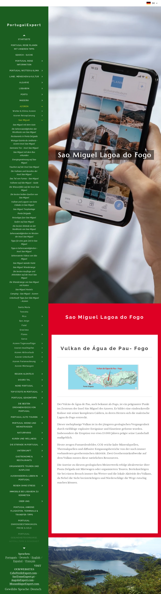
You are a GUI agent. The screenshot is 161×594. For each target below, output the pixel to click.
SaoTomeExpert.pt (23, 576)
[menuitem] (24, 39)
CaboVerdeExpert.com (23, 573)
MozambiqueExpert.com (25, 583)
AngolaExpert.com (22, 580)
